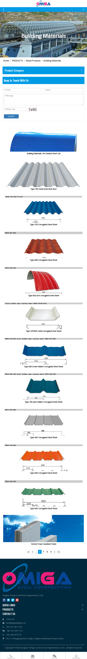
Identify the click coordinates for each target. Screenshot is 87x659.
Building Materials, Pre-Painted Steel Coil (43, 153)
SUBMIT (11, 116)
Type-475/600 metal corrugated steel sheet (43, 331)
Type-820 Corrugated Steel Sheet (43, 508)
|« (28, 552)
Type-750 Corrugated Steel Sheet (43, 224)
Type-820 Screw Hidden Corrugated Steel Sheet (43, 366)
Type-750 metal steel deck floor (43, 189)
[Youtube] (17, 600)
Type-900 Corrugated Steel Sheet (43, 437)
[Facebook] (4, 600)
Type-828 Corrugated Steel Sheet (43, 260)
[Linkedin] (8, 600)
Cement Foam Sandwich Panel (43, 544)
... (36, 552)
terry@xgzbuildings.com (16, 623)
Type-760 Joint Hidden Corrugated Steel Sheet (43, 402)
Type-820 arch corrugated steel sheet (43, 295)
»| (59, 552)
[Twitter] (12, 600)
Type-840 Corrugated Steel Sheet (43, 473)
